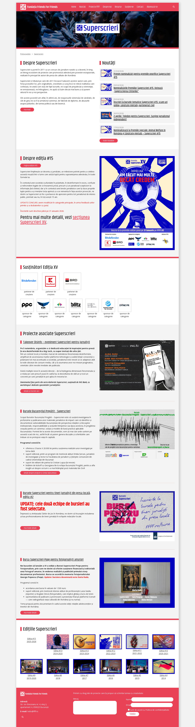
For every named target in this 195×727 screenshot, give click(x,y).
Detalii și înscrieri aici (31, 391)
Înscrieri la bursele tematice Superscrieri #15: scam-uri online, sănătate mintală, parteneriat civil (141, 104)
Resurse (118, 7)
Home (73, 7)
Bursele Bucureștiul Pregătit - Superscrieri (46, 411)
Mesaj (76, 698)
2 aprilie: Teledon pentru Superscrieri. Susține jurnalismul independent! (142, 118)
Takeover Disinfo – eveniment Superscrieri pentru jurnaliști (56, 342)
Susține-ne (129, 7)
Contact (140, 7)
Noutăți (82, 7)
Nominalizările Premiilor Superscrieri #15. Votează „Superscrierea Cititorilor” (138, 89)
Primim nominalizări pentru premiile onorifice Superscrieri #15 (142, 75)
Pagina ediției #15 (30, 165)
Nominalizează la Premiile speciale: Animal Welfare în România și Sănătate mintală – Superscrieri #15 (139, 132)
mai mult (27, 109)
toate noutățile (108, 140)
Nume (128, 699)
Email (128, 705)
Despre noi (107, 7)
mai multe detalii (30, 528)
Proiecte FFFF (94, 7)
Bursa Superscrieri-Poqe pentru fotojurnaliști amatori (53, 559)
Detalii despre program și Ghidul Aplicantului (40, 473)
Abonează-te (152, 7)
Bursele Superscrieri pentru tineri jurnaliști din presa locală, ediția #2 (56, 495)
